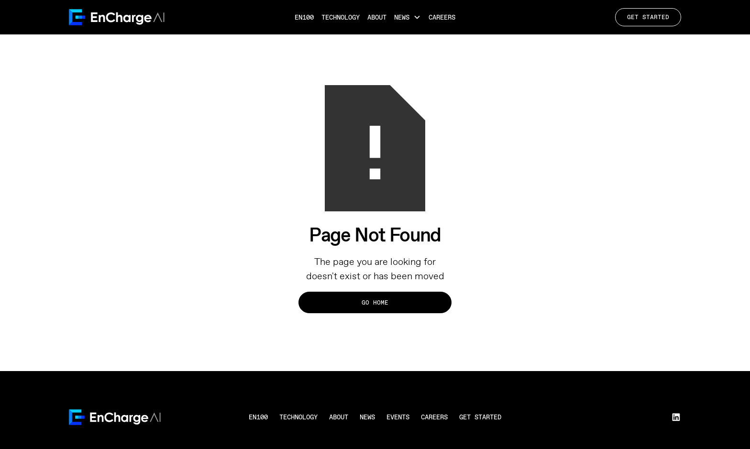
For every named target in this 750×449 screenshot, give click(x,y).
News (367, 417)
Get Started (648, 17)
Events (397, 417)
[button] (407, 17)
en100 (258, 417)
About (376, 17)
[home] (158, 17)
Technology (340, 17)
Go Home (375, 302)
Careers (442, 17)
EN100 (304, 17)
